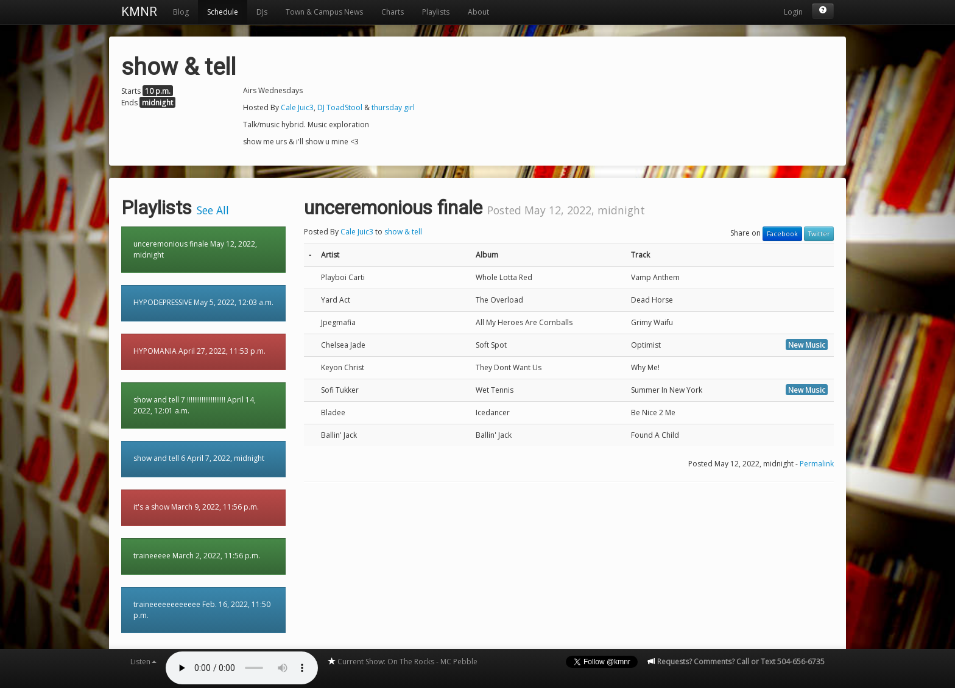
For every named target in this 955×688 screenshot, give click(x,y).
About (478, 12)
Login (793, 12)
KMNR (139, 11)
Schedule (222, 12)
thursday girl (393, 107)
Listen (143, 661)
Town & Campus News (324, 12)
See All (213, 210)
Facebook (782, 234)
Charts (392, 12)
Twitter (819, 234)
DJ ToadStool (339, 107)
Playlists (435, 12)
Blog (181, 12)
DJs (261, 12)
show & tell (403, 231)
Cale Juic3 (297, 107)
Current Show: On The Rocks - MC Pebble (402, 661)
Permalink (817, 463)
